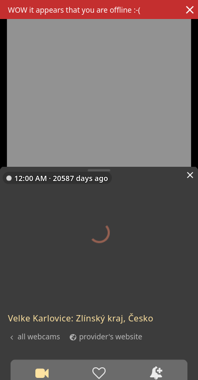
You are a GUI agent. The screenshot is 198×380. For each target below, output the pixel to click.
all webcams (38, 336)
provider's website (111, 336)
